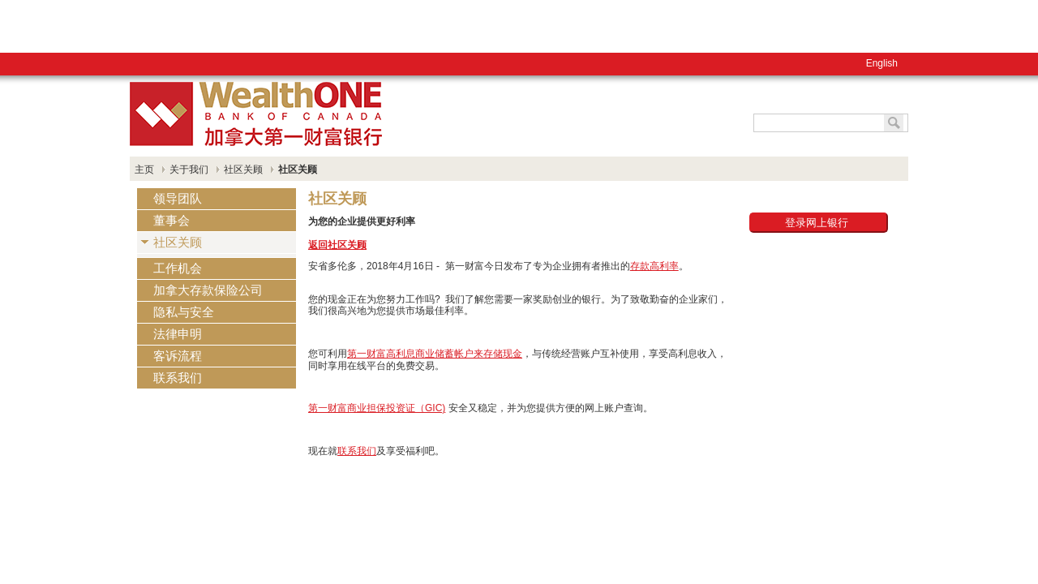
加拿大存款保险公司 (208, 290)
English (68, 20)
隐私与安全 (183, 312)
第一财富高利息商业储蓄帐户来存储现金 (434, 353)
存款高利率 (654, 266)
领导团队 (177, 198)
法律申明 (177, 334)
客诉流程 (177, 356)
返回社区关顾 (337, 245)
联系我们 (177, 377)
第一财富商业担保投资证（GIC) (376, 408)
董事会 (171, 220)
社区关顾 (243, 169)
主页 (144, 169)
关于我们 (188, 169)
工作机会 (177, 268)
